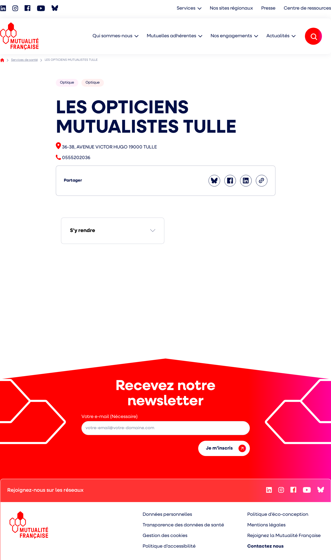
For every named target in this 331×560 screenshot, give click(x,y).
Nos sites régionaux (231, 8)
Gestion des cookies (165, 535)
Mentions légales (266, 525)
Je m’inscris (226, 448)
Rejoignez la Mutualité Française (284, 535)
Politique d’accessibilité (169, 546)
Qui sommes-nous (112, 36)
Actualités (277, 36)
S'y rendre (82, 230)
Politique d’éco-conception (277, 514)
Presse (268, 8)
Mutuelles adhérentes (171, 36)
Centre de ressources (307, 8)
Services (186, 8)
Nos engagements (231, 36)
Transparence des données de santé (183, 525)
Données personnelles (167, 514)
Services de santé (24, 60)
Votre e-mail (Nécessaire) (109, 416)
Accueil (2, 60)
